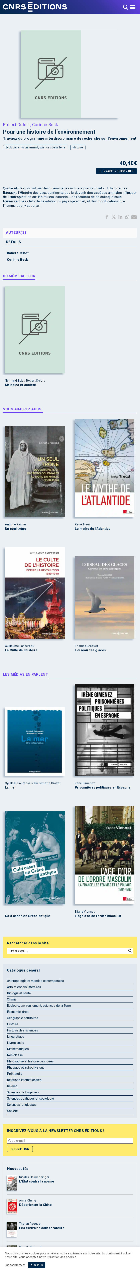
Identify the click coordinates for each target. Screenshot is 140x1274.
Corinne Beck (45, 124)
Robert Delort (16, 124)
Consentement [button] (15, 1265)
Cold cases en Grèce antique (27, 916)
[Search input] (67, 951)
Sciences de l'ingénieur (23, 1092)
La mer (10, 787)
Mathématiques (18, 1049)
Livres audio (15, 1043)
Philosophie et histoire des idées (30, 1061)
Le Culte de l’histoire (21, 650)
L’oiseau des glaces (90, 650)
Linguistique (15, 1036)
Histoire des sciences (22, 1030)
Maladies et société (20, 385)
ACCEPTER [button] (37, 1264)
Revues (12, 1086)
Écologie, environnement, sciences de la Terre (36, 147)
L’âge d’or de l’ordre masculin (98, 916)
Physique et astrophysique (26, 1067)
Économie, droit (18, 1012)
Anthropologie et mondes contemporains (35, 981)
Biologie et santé (19, 993)
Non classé (15, 1055)
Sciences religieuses (22, 1105)
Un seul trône (15, 528)
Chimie (12, 999)
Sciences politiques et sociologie (30, 1098)
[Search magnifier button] (130, 951)
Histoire (78, 147)
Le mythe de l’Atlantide (93, 528)
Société (12, 1111)
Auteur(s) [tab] (16, 232)
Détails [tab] (13, 242)
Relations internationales (24, 1080)
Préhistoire (15, 1074)
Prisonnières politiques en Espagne (103, 787)
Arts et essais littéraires (24, 987)
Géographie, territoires (22, 1018)
